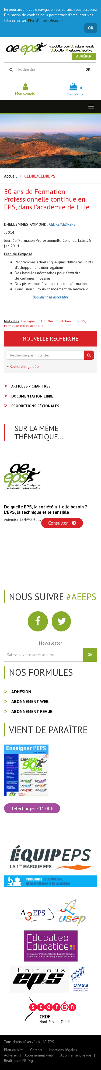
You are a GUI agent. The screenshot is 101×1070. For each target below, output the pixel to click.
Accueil (10, 176)
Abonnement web (30, 701)
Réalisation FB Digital (21, 1060)
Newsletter (50, 643)
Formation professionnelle (23, 326)
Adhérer (83, 56)
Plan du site (13, 1049)
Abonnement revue (31, 711)
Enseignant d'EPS (34, 321)
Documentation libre (63, 321)
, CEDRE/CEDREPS (61, 224)
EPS (82, 321)
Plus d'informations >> (46, 20)
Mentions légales (63, 1049)
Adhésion (21, 691)
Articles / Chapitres (31, 386)
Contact (36, 1049)
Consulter (62, 523)
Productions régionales (35, 405)
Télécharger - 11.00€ (32, 808)
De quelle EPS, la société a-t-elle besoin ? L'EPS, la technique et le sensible (45, 509)
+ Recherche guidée (23, 366)
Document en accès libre (50, 297)
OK (90, 27)
